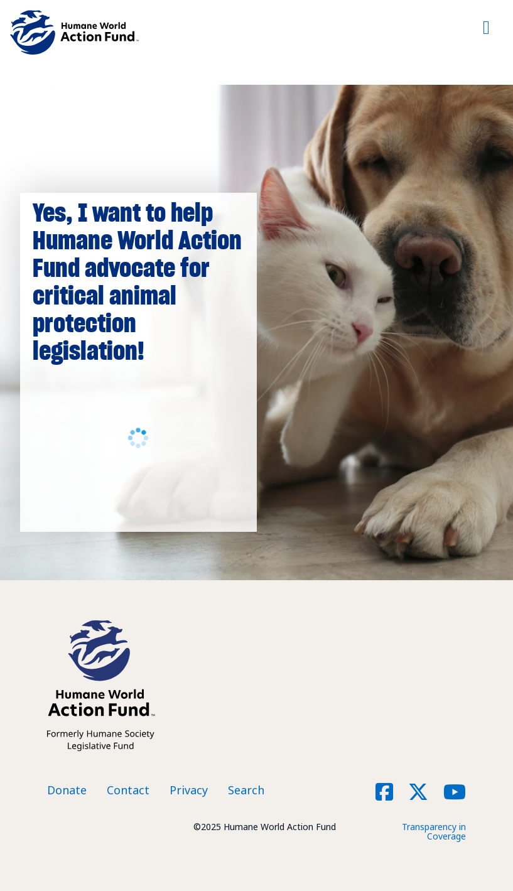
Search (246, 789)
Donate (67, 789)
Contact (128, 789)
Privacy (189, 789)
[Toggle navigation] (486, 32)
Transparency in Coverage (434, 831)
